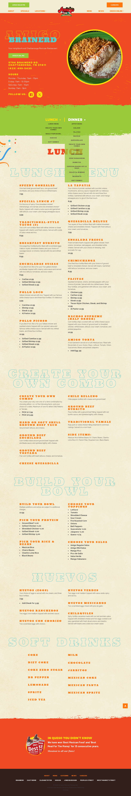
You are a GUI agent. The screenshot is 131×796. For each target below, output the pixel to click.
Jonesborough (70, 780)
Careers (115, 5)
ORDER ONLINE (116, 11)
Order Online (18, 56)
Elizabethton (46, 780)
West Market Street (106, 780)
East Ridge (31, 780)
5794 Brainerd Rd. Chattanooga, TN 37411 (27, 64)
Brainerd (20, 780)
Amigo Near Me (18, 5)
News (101, 11)
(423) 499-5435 (20, 68)
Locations (40, 11)
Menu (89, 11)
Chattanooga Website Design (57, 787)
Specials (25, 11)
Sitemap (65, 790)
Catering (64, 775)
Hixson (58, 780)
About (11, 11)
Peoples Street (87, 780)
